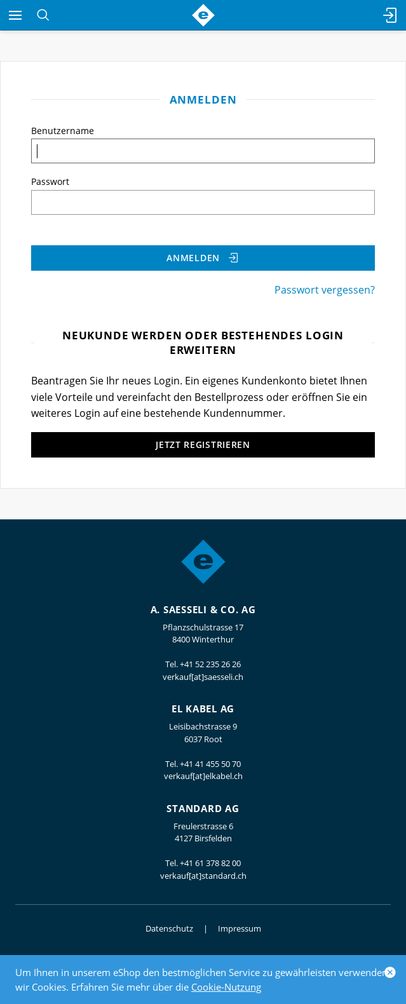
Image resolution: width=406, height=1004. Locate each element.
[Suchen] (43, 15)
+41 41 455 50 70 (210, 764)
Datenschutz (169, 928)
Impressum (239, 928)
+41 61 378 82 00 (210, 863)
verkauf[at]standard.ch (203, 875)
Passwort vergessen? (324, 290)
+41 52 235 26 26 (210, 664)
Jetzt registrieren (203, 444)
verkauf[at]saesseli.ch (203, 676)
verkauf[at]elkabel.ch (203, 776)
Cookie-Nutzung (226, 986)
